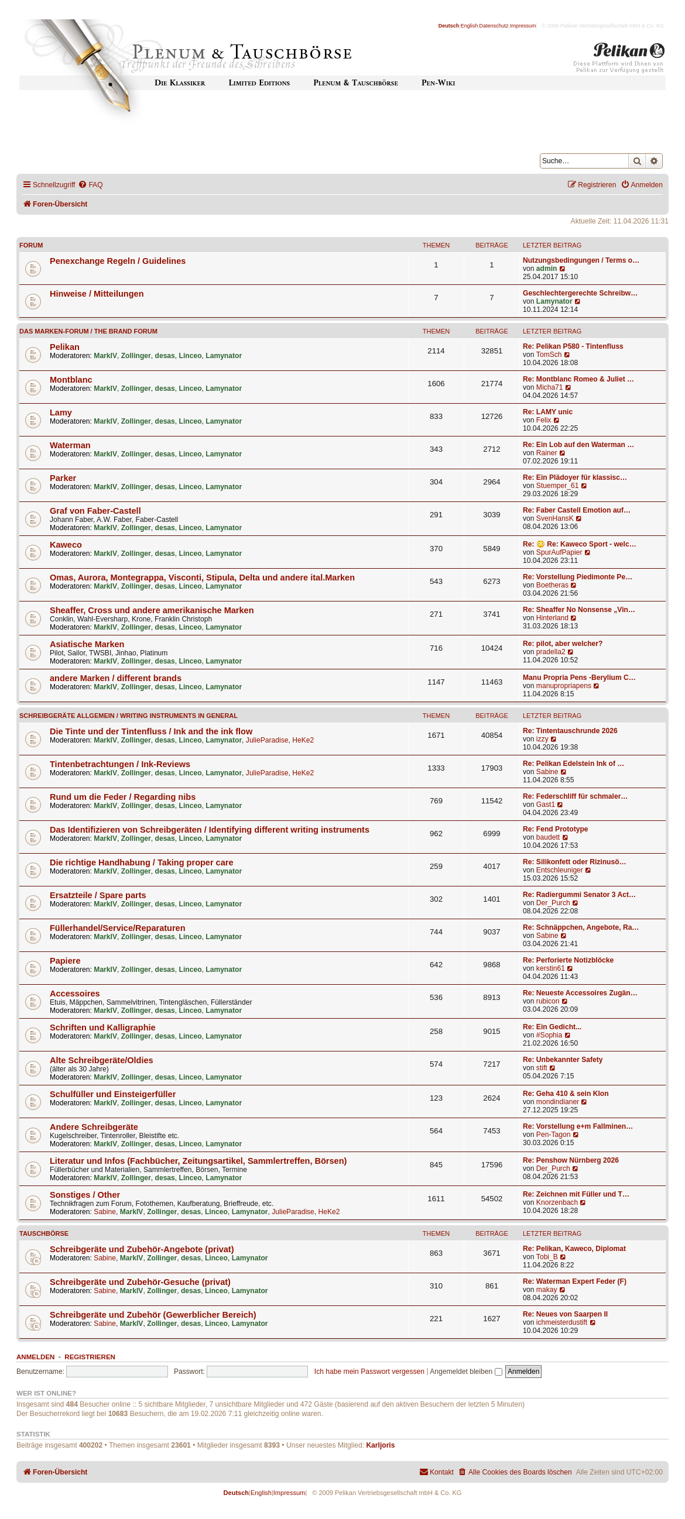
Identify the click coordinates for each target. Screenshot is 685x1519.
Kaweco (66, 544)
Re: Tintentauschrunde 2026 (570, 731)
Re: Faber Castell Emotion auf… (577, 510)
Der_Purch (553, 903)
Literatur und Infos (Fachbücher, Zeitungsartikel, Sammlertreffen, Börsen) (198, 1161)
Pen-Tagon (553, 1134)
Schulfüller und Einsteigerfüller (113, 1094)
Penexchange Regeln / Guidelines (118, 261)
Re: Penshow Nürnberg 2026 (571, 1160)
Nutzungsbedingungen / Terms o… (581, 260)
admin (546, 268)
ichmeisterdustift (561, 1322)
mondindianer (557, 1102)
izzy (542, 739)
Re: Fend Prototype (555, 829)
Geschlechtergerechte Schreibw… (580, 293)
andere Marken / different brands (115, 678)
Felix (544, 420)
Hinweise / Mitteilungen (97, 293)
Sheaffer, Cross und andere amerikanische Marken (152, 610)
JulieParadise (267, 740)
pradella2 (551, 652)
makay (546, 1290)
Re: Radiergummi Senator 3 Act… (579, 895)
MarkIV (105, 356)
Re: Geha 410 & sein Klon (566, 1094)
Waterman (70, 445)
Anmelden (35, 1356)
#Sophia (549, 1035)
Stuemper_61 (557, 486)
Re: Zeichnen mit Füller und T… (576, 1194)
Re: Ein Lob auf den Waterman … (578, 445)
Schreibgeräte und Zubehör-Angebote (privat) (142, 1249)
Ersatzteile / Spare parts (98, 895)
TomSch (549, 354)
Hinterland (552, 618)
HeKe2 (303, 740)
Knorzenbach (557, 1202)
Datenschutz (494, 26)
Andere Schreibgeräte (94, 1127)
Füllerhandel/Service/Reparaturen (118, 928)
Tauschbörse (43, 1233)
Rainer (546, 453)
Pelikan (65, 347)
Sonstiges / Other (85, 1195)
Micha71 (549, 387)
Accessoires (75, 993)
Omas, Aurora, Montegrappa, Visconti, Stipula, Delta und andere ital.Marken (202, 577)
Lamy (61, 412)
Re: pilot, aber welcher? (562, 644)
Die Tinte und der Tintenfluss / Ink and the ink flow (151, 731)
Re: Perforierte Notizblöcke (568, 960)
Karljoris (380, 1445)
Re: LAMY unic (548, 412)
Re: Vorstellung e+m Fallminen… (578, 1126)
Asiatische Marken (87, 644)
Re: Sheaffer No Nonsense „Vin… (579, 610)
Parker (63, 478)
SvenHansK (555, 518)
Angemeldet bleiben (466, 1371)
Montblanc (71, 379)
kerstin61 (550, 968)
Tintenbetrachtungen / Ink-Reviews (120, 764)
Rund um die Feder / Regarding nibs (123, 797)
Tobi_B (547, 1257)
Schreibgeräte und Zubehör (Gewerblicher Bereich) (153, 1314)
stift (541, 1068)
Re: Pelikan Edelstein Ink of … (573, 764)
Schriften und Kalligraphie (103, 1027)
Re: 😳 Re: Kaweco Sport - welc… (579, 544)
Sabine (547, 772)
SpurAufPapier (559, 552)
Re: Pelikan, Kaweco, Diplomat (574, 1249)
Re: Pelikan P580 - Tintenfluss (573, 346)
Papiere (65, 960)
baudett (548, 837)
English (469, 26)
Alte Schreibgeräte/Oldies (101, 1060)
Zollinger (136, 356)
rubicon (548, 1001)
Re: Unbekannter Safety (562, 1060)
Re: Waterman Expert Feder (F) (574, 1281)
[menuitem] (90, 185)
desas (165, 356)
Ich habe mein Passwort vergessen (369, 1371)
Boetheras (552, 585)
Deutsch (449, 26)
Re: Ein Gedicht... (552, 1027)
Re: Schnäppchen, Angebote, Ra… (581, 927)
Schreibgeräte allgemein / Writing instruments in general (128, 715)
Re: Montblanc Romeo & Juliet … (578, 379)
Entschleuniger (559, 870)
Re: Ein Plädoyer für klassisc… (575, 477)
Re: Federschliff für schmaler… (575, 796)
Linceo (190, 356)
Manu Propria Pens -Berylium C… (579, 677)
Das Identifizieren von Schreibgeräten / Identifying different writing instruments (209, 829)
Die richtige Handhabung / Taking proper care (141, 862)
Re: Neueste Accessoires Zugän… (580, 993)
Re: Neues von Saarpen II (565, 1314)
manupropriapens (563, 686)
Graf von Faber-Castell (95, 511)
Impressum (523, 26)
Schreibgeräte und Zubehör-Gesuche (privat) (140, 1282)
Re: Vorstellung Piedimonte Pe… (577, 577)
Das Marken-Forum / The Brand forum (88, 331)
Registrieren (89, 1356)
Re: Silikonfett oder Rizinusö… (574, 862)
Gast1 (545, 804)
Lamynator (554, 301)
